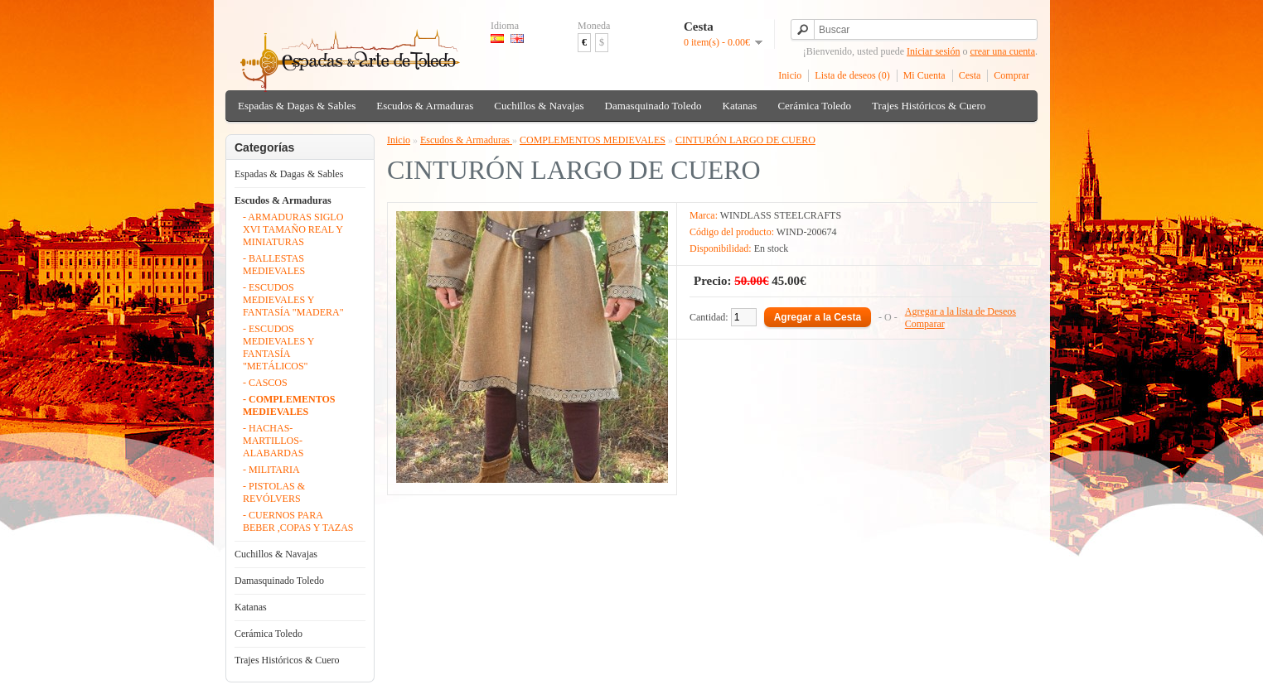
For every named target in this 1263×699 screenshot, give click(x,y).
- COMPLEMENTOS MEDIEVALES (289, 405)
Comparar (925, 324)
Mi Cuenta (924, 75)
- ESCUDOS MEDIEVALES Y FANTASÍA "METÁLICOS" (278, 347)
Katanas (740, 105)
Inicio (789, 75)
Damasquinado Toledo (653, 105)
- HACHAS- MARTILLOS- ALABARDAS (273, 440)
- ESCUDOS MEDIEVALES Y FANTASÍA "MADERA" (293, 300)
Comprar (1011, 75)
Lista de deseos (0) (852, 75)
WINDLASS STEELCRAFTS (780, 215)
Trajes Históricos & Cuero (928, 105)
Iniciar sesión (933, 51)
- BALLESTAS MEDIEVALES (274, 265)
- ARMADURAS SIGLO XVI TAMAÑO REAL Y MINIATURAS (293, 229)
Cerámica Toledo (814, 105)
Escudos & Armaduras (424, 105)
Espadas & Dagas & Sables (297, 105)
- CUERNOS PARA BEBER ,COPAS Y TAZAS (298, 521)
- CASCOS (265, 382)
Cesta (970, 75)
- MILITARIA (271, 469)
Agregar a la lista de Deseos (960, 311)
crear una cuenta (1002, 51)
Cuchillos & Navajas (538, 105)
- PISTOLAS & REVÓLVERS (274, 492)
